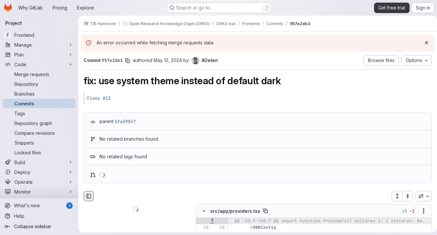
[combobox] (421, 196)
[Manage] (39, 44)
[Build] (39, 162)
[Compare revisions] (39, 132)
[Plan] (39, 54)
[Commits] (39, 103)
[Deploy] (39, 172)
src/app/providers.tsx (235, 211)
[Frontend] (39, 34)
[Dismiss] (424, 43)
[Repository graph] (39, 123)
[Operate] (39, 181)
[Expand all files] (394, 196)
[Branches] (39, 93)
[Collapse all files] (405, 196)
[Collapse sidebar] (39, 226)
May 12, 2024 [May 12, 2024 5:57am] (168, 60)
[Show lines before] (212, 221)
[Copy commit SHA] (127, 61)
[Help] (39, 216)
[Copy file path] (265, 211)
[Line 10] (203, 228)
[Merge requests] (39, 74)
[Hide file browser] (88, 196)
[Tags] (39, 113)
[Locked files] (39, 152)
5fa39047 (125, 121)
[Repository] (39, 83)
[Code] (39, 64)
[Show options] (421, 211)
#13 (107, 98)
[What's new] (39, 205)
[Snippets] (39, 142)
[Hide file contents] (204, 211)
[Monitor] (39, 191)
